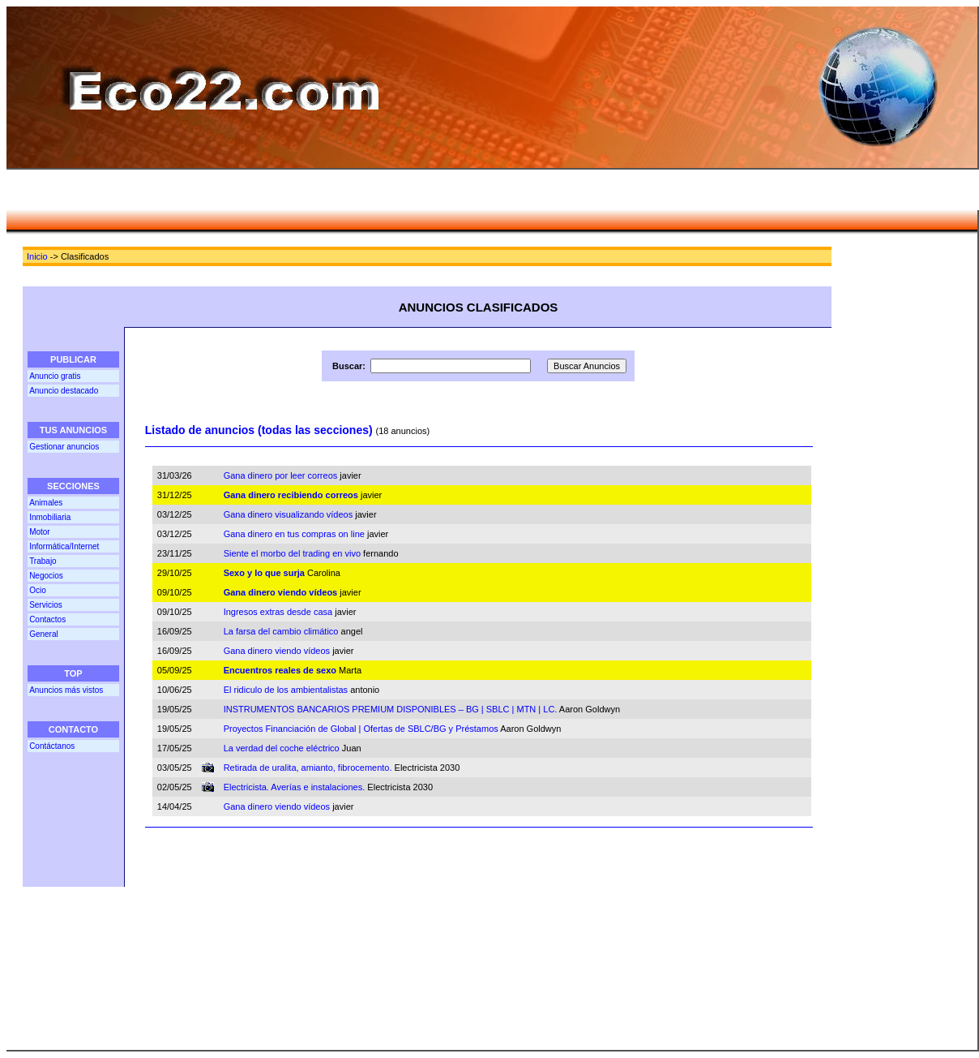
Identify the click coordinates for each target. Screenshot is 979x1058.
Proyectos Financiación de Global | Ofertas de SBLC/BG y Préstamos (361, 728)
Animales (45, 502)
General (43, 634)
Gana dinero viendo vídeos (277, 651)
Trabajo (43, 561)
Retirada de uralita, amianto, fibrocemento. (308, 767)
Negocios (46, 575)
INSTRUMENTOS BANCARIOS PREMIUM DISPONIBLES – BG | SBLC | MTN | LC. (391, 709)
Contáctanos (52, 746)
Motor (39, 531)
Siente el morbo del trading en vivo (292, 553)
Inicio (37, 256)
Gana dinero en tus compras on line (294, 534)
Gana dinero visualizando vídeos (288, 514)
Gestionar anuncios (64, 446)
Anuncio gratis (54, 376)
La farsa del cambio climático (281, 631)
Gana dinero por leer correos (281, 475)
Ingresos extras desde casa (278, 612)
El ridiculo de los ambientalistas (286, 690)
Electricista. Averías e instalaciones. (295, 787)
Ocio (37, 590)
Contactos (47, 619)
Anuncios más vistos (66, 690)
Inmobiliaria (50, 517)
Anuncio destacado (63, 390)
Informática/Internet (64, 546)
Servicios (45, 604)
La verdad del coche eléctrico (282, 748)
